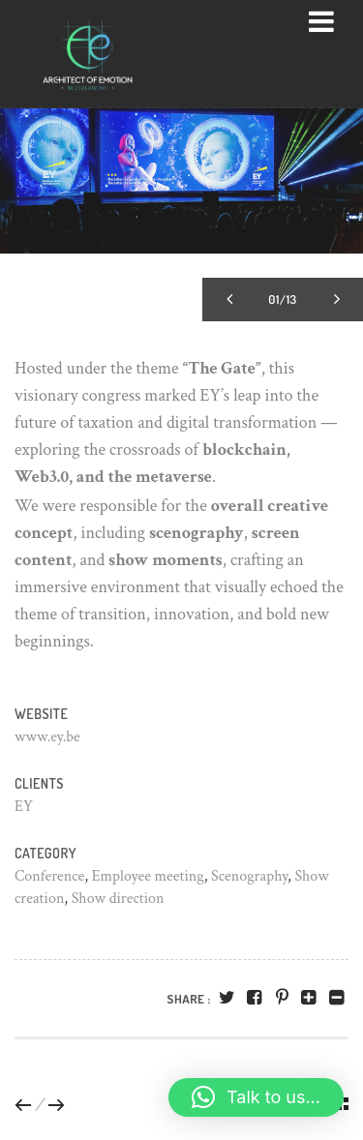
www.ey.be (47, 737)
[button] (256, 1097)
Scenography (249, 876)
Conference (49, 876)
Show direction (118, 898)
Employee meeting (148, 876)
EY (24, 806)
